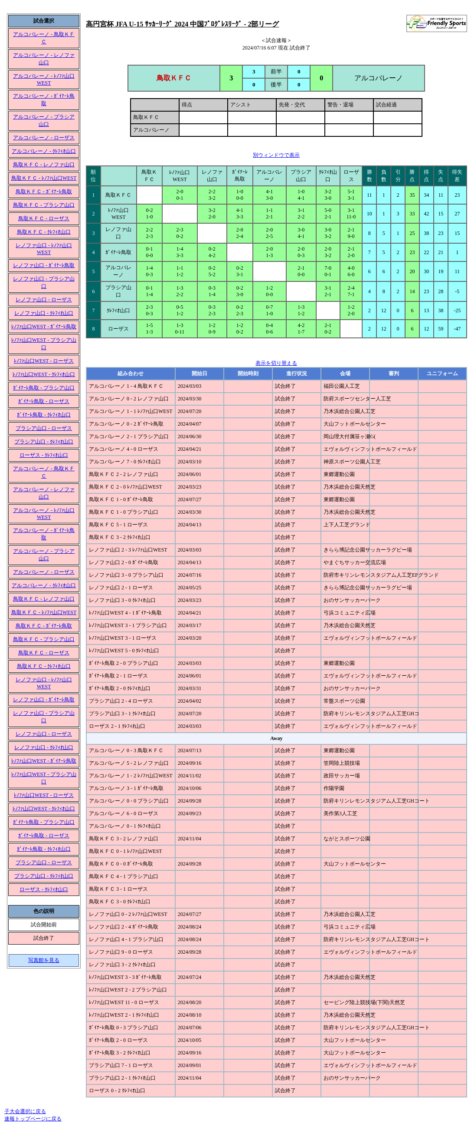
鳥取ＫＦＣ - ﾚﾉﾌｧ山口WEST (44, 178)
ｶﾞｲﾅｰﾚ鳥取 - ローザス (43, 401)
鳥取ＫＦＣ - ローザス (43, 218)
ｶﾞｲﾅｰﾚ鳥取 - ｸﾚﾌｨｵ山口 (44, 415)
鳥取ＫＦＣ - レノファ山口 (44, 165)
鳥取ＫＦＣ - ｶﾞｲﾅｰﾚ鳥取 (44, 191)
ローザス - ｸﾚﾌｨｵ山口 (44, 455)
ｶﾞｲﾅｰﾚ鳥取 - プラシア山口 (44, 388)
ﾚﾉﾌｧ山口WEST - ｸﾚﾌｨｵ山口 (44, 374)
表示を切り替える (276, 363)
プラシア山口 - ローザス (44, 428)
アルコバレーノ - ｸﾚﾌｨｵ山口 (44, 151)
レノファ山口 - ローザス (44, 300)
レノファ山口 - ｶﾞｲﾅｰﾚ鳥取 (44, 265)
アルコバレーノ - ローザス (44, 138)
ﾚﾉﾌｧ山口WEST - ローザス (44, 361)
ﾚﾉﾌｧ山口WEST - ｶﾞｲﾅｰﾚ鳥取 (43, 327)
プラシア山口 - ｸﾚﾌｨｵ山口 (43, 442)
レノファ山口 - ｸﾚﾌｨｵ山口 (43, 313)
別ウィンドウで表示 (276, 155)
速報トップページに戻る (33, 1119)
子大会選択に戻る (25, 1111)
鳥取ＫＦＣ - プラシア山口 (44, 205)
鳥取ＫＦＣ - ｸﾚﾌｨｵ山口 (44, 232)
